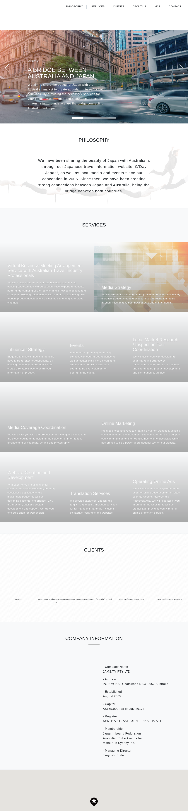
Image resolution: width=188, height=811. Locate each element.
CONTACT (175, 6)
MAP (157, 6)
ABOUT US (139, 6)
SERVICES (98, 6)
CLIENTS (118, 6)
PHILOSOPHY (74, 6)
